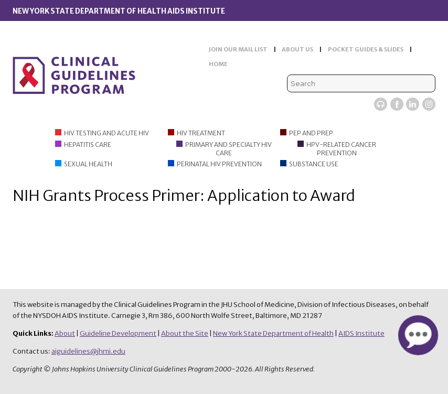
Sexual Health (88, 164)
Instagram (428, 104)
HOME (218, 64)
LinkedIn (412, 104)
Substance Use (313, 164)
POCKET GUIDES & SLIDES (365, 49)
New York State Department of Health (273, 333)
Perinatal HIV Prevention (219, 164)
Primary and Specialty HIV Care (228, 149)
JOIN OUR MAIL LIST (238, 49)
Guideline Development (118, 333)
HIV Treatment (201, 133)
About (65, 333)
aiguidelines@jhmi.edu (88, 351)
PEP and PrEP (311, 133)
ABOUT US (297, 49)
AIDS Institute (361, 333)
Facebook (396, 104)
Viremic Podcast (380, 104)
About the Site (184, 333)
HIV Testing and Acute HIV (106, 133)
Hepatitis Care (87, 144)
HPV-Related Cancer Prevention (341, 149)
